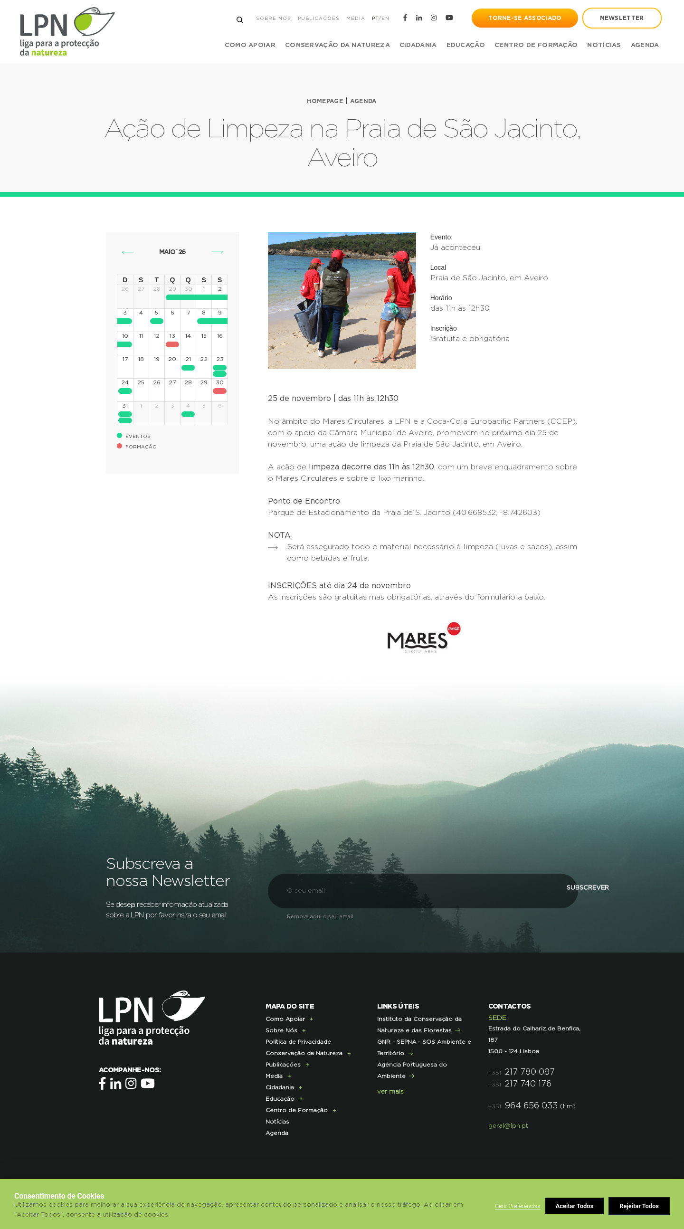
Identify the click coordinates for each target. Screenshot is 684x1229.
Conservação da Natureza (304, 1053)
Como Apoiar (285, 1019)
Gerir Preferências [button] (518, 1206)
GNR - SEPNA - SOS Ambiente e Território (424, 1047)
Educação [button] (459, 45)
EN (379, 18)
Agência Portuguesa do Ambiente (412, 1070)
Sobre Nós (267, 18)
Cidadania (280, 1087)
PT (369, 18)
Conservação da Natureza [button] (331, 45)
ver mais (390, 1092)
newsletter (616, 18)
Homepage (323, 101)
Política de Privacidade (298, 1042)
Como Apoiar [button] (243, 45)
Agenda (639, 45)
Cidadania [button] (412, 45)
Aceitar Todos (640, 1206)
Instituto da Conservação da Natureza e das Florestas (419, 1024)
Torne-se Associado (519, 18)
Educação (280, 1099)
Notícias (598, 45)
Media (349, 18)
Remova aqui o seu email (320, 916)
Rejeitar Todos (576, 1206)
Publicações (312, 18)
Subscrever (525, 890)
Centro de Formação (529, 45)
